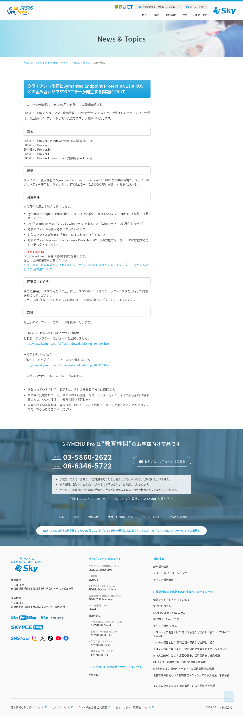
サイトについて (62, 707)
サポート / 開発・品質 (195, 15)
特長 (144, 15)
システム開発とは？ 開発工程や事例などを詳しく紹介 (184, 642)
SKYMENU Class (118, 643)
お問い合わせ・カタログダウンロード (161, 6)
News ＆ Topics (179, 517)
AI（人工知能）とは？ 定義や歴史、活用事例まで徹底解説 (186, 655)
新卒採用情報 (160, 566)
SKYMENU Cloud (118, 623)
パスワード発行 (197, 6)
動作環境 (171, 15)
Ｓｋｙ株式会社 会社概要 (94, 707)
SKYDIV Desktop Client (116, 587)
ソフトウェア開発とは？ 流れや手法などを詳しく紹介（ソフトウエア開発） (191, 634)
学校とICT (94, 674)
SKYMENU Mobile (118, 633)
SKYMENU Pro (118, 653)
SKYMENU (94, 615)
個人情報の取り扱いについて (29, 707)
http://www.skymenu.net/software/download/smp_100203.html (67, 343)
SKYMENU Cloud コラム (167, 619)
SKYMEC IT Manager (116, 597)
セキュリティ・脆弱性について (135, 707)
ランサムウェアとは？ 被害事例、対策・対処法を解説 (184, 685)
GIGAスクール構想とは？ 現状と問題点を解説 (179, 662)
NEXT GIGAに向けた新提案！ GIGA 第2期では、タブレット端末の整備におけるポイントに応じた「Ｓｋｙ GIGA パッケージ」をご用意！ (121, 531)
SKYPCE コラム (162, 606)
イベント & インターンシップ (170, 573)
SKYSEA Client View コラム (169, 612)
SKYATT (116, 607)
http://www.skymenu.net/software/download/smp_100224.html (67, 365)
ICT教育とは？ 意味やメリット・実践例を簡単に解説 (183, 668)
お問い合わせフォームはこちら (165, 461)
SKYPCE (116, 577)
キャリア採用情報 (163, 579)
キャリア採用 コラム (165, 625)
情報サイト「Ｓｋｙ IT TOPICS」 (172, 599)
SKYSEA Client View (116, 568)
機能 (156, 15)
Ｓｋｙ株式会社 (223, 707)
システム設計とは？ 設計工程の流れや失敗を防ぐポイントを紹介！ (191, 649)
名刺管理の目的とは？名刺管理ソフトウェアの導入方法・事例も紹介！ (191, 677)
